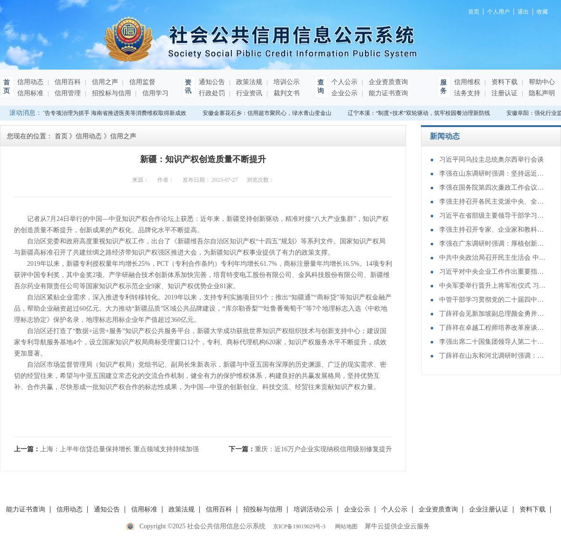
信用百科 (67, 81)
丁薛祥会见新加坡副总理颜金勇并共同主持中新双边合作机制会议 (493, 313)
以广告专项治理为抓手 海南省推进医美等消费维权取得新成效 (111, 113)
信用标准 (30, 93)
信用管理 (67, 93)
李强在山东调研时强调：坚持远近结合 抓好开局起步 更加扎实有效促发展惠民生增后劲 (493, 173)
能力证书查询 (387, 93)
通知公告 (212, 81)
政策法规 (248, 81)
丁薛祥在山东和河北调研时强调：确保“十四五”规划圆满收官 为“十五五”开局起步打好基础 (493, 355)
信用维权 (467, 81)
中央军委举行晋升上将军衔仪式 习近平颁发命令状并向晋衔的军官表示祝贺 (493, 285)
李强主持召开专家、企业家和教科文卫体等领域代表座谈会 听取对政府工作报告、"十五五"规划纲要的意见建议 (493, 229)
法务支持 (467, 93)
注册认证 (504, 93)
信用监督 (141, 81)
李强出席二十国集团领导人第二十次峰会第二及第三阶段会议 (493, 341)
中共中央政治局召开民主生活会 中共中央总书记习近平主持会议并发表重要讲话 (493, 257)
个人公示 (344, 81)
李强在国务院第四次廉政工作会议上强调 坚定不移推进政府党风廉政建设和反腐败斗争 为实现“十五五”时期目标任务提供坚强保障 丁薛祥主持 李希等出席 (493, 187)
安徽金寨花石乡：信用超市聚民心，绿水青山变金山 (268, 113)
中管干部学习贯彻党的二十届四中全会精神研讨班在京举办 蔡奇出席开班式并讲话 (493, 299)
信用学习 (154, 93)
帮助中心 (541, 81)
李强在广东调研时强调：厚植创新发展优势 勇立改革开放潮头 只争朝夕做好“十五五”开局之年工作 (493, 243)
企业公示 (344, 93)
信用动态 (30, 81)
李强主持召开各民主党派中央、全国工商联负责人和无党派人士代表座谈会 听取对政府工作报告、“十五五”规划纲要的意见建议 (493, 201)
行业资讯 (248, 93)
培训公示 (286, 81)
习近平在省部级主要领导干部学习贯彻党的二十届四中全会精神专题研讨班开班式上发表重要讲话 (493, 215)
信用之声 (104, 81)
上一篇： (106, 449)
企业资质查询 (387, 81)
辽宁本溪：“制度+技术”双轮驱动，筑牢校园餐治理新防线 (421, 113)
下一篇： (310, 449)
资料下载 (504, 81)
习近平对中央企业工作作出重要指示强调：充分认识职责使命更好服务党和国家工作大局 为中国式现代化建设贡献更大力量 (493, 271)
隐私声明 (541, 93)
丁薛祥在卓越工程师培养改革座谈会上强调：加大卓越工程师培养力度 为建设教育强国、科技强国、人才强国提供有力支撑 (493, 327)
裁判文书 (286, 93)
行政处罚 (212, 93)
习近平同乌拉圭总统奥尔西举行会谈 (491, 159)
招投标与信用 (110, 93)
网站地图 (345, 526)
